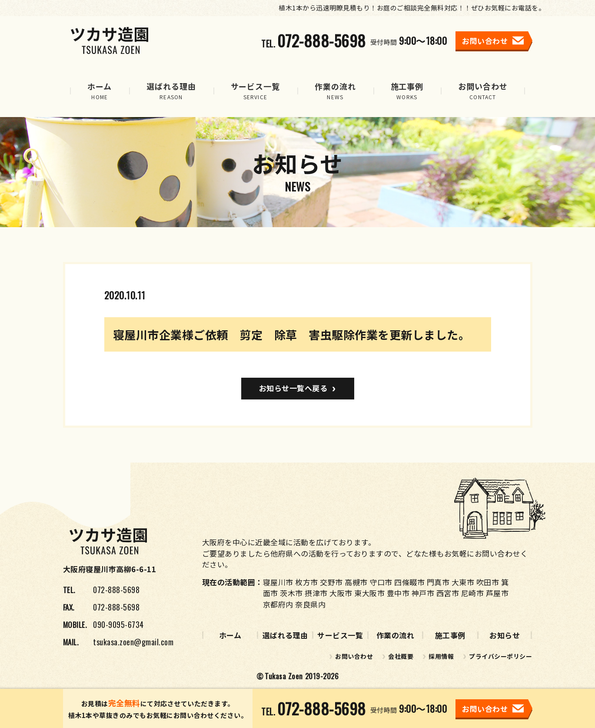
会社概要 (400, 656)
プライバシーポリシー (500, 656)
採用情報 (441, 656)
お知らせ (504, 635)
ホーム (230, 635)
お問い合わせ (354, 656)
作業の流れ (395, 635)
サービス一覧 (340, 635)
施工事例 (450, 635)
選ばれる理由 (285, 635)
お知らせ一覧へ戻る (293, 387)
